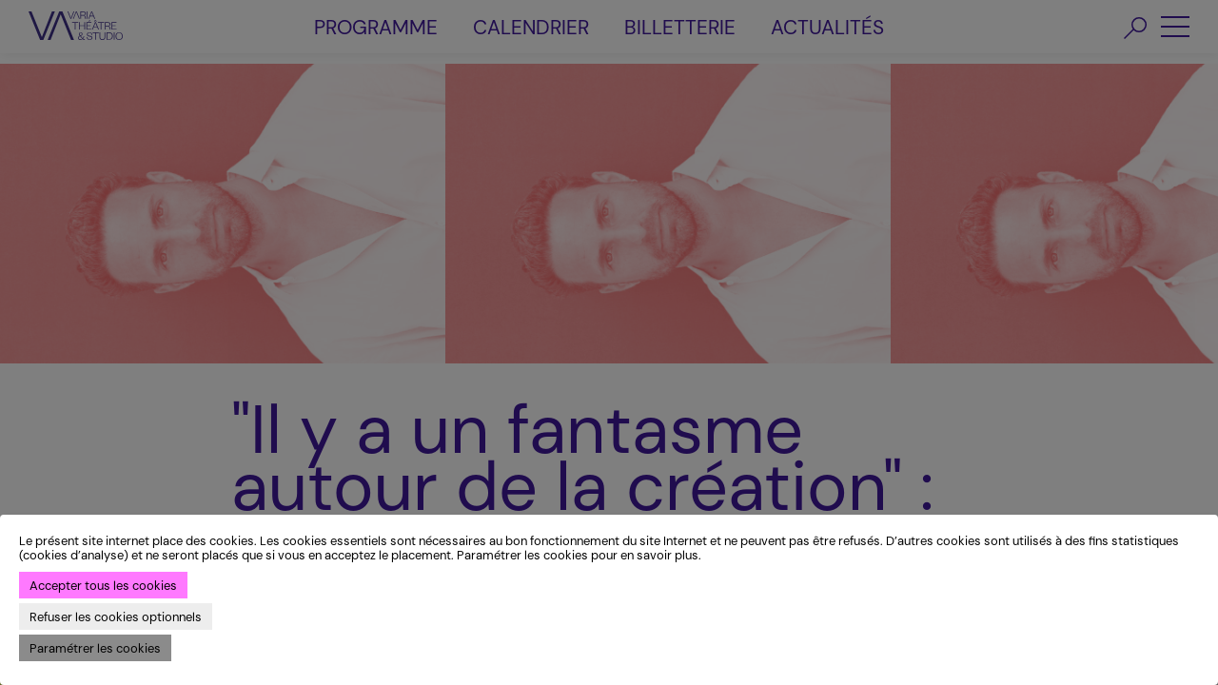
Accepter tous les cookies (103, 585)
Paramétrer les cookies (95, 648)
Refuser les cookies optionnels (115, 617)
